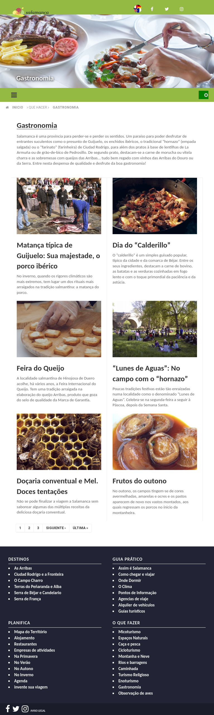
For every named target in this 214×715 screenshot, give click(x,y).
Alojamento (24, 637)
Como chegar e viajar (136, 574)
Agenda (20, 680)
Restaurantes (25, 644)
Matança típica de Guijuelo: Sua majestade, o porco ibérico (58, 255)
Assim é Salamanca (134, 568)
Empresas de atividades (34, 650)
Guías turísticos (131, 611)
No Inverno (23, 674)
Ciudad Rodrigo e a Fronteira (39, 574)
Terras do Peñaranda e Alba (38, 586)
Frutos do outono (140, 480)
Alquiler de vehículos (136, 605)
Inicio (17, 107)
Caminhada (128, 668)
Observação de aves (135, 693)
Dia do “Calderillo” (142, 244)
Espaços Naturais (133, 637)
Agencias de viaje (133, 598)
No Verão (22, 662)
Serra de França (27, 598)
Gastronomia (66, 107)
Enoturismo (128, 680)
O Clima (125, 586)
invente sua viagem (31, 687)
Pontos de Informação (137, 592)
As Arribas (23, 568)
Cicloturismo (129, 650)
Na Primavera (26, 656)
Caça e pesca (129, 644)
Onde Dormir (129, 580)
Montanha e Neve (133, 656)
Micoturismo (129, 631)
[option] (107, 44)
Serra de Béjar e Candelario (37, 592)
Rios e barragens (132, 662)
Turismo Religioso (133, 674)
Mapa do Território (30, 631)
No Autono (23, 668)
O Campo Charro (28, 580)
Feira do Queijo (40, 368)
